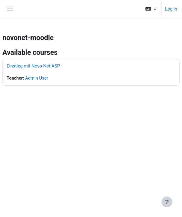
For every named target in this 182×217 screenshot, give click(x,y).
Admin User (36, 78)
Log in (171, 9)
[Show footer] (166, 202)
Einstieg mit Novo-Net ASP (33, 66)
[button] (151, 9)
